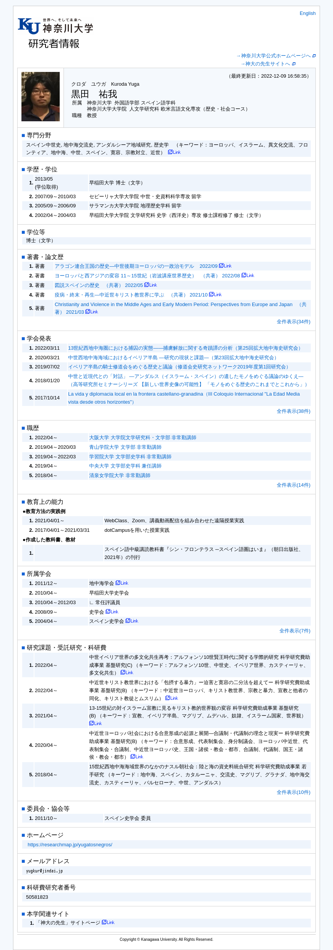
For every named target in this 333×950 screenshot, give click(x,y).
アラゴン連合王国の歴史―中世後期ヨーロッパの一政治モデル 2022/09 (136, 266)
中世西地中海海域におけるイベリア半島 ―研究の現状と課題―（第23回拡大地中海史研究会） (173, 357)
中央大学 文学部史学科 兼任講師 (125, 466)
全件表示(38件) (293, 411)
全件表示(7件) (294, 631)
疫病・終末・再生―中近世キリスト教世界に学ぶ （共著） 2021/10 (131, 295)
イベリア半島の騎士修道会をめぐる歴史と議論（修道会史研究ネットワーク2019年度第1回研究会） (179, 367)
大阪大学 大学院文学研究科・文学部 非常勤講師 (142, 437)
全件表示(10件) (293, 792)
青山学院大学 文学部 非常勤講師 (125, 447)
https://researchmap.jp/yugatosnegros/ (70, 844)
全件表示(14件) (293, 485)
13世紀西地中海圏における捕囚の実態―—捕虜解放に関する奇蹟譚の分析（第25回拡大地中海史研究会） (185, 348)
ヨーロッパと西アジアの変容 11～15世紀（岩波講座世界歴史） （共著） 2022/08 (147, 276)
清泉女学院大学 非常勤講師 (119, 475)
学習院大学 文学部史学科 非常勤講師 (130, 457)
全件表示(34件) (293, 321)
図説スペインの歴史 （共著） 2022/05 (99, 285)
